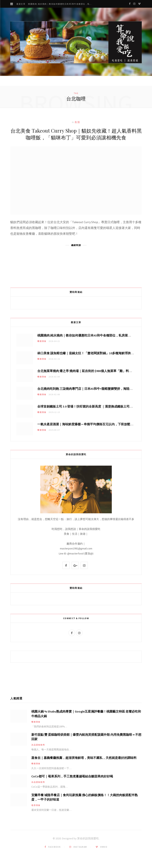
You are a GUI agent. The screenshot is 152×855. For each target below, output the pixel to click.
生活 (77, 122)
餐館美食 (41, 341)
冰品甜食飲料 (38, 745)
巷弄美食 (35, 805)
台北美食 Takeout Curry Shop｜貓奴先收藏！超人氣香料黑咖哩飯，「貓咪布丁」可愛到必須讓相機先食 (76, 134)
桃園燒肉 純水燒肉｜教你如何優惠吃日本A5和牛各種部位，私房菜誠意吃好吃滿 (61, 4)
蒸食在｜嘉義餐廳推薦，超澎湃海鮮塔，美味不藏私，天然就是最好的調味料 (84, 758)
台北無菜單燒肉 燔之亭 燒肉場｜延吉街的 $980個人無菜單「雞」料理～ (86, 371)
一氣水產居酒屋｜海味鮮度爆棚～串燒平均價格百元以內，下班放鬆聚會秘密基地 (93, 424)
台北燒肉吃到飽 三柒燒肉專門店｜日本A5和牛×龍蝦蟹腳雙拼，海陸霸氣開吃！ (91, 389)
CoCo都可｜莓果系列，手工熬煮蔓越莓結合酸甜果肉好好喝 (72, 776)
